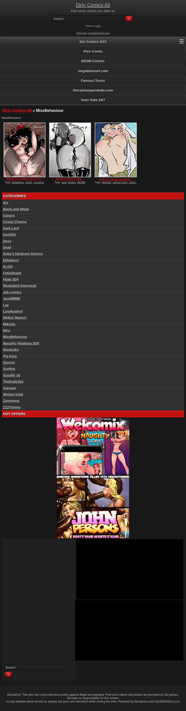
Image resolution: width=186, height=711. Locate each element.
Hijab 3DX (11, 279)
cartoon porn (120, 182)
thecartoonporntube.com (93, 90)
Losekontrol (13, 311)
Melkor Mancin (15, 317)
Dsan (7, 247)
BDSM (81, 182)
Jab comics (12, 292)
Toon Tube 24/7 (93, 100)
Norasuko (11, 349)
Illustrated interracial (20, 285)
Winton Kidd (13, 394)
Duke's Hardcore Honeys (23, 253)
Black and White (16, 209)
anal (64, 182)
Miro (6, 330)
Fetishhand (12, 273)
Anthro (72, 182)
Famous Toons (93, 81)
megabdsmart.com (93, 71)
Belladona (18, 182)
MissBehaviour (15, 337)
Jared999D (11, 298)
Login (98, 26)
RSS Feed (82, 33)
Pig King (10, 356)
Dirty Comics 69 (93, 5)
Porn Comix (93, 51)
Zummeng (11, 400)
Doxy (7, 241)
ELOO (8, 266)
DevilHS (9, 234)
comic (28, 182)
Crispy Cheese (15, 222)
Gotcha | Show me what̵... (115, 179)
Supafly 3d (11, 375)
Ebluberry (11, 260)
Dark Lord (11, 228)
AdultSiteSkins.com (167, 701)
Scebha (9, 369)
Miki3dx (9, 324)
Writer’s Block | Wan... (70, 179)
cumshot (39, 182)
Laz (6, 305)
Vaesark (9, 388)
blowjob (106, 182)
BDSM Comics (93, 61)
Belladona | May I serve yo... (24, 179)
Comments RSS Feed (99, 33)
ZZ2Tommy (12, 407)
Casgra (9, 215)
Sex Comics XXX (92, 42)
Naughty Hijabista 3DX (21, 343)
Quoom (9, 362)
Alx (5, 202)
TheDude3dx (13, 381)
